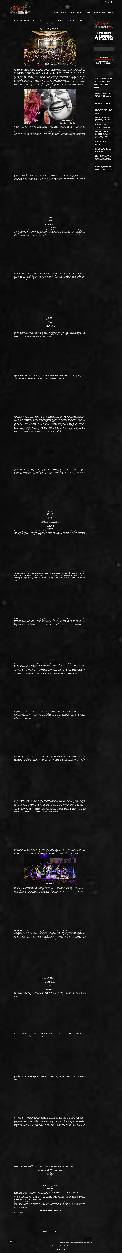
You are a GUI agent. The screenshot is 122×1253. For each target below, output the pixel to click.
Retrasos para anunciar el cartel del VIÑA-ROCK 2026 (102, 118)
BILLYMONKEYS (81, 72)
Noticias (56, 12)
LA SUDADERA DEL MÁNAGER (33, 72)
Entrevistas (87, 12)
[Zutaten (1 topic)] (106, 84)
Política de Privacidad (64, 1246)
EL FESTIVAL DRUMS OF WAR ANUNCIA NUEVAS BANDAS (103, 142)
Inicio (49, 12)
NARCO (57, 72)
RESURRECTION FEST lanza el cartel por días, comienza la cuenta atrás (103, 103)
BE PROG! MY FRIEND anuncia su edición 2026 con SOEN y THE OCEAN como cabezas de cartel (103, 111)
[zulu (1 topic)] (95, 78)
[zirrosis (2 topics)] (101, 84)
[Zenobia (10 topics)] (99, 78)
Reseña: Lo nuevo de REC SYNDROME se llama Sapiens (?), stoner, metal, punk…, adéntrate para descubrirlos (103, 157)
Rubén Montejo (55, 28)
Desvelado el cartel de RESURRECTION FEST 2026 (102, 149)
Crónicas (79, 12)
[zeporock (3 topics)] (96, 84)
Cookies (54, 1246)
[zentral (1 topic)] (108, 81)
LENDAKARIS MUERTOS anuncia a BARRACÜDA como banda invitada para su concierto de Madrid (103, 134)
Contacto (110, 12)
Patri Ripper (46, 28)
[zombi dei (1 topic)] (96, 87)
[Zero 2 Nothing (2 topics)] (102, 81)
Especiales (97, 12)
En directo (64, 12)
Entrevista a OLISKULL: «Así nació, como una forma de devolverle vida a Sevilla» (103, 95)
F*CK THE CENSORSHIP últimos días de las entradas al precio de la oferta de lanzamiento (103, 167)
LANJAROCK (19, 69)
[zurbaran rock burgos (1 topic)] (107, 78)
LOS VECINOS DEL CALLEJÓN (67, 72)
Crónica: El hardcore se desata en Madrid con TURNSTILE (101, 126)
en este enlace (64, 1197)
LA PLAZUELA (20, 72)
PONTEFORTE (50, 72)
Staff (103, 12)
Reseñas (72, 12)
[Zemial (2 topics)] (96, 81)
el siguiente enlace (46, 336)
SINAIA (44, 72)
